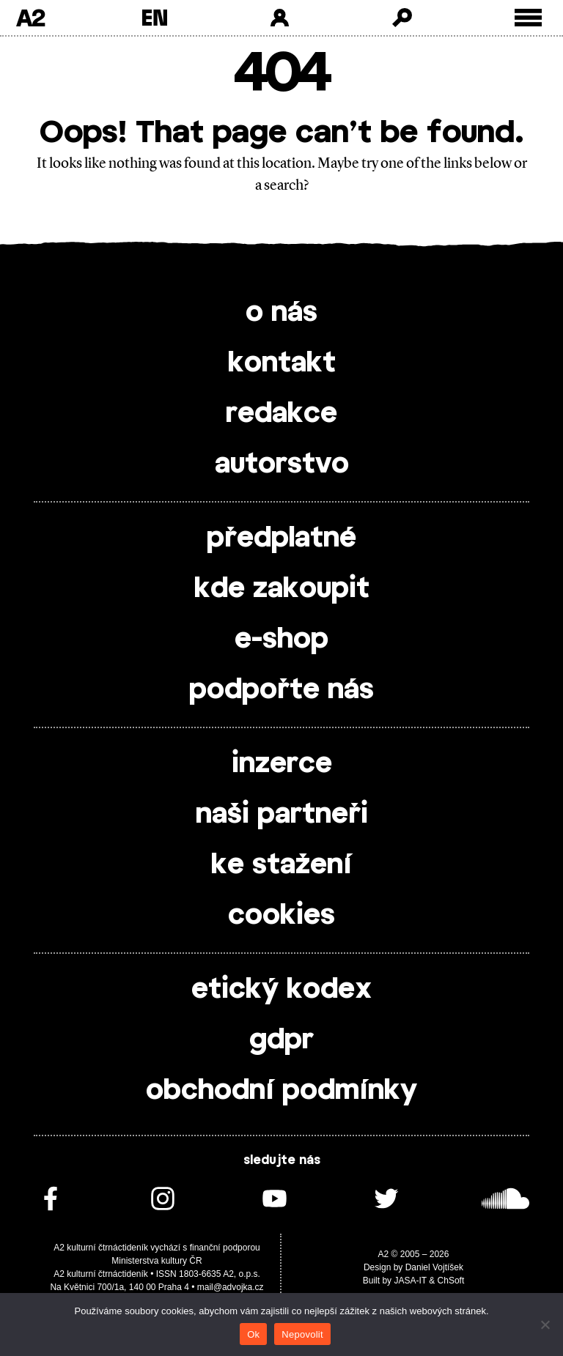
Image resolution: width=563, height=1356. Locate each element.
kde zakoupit (281, 589)
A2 (30, 18)
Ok (253, 1334)
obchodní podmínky (281, 1090)
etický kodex (281, 989)
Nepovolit (302, 1334)
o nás (281, 312)
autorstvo (282, 464)
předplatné (281, 538)
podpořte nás (281, 690)
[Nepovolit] (544, 1324)
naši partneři (282, 814)
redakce (281, 413)
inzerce (282, 764)
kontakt (282, 363)
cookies (281, 915)
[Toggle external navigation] (528, 18)
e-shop (281, 639)
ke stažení (281, 865)
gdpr (281, 1040)
